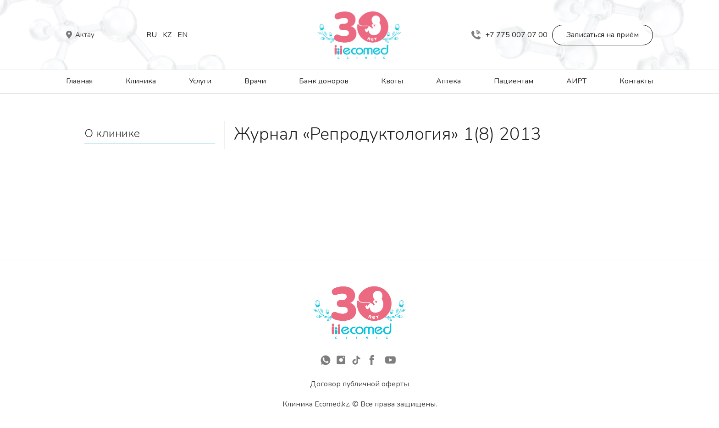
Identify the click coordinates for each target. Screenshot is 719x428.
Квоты (392, 81)
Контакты (636, 81)
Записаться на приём (602, 35)
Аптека (448, 81)
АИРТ (576, 81)
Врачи (255, 81)
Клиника (141, 81)
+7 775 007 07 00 (509, 35)
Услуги (200, 81)
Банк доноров (323, 81)
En (182, 35)
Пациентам (513, 81)
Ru (151, 35)
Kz (167, 35)
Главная (79, 81)
